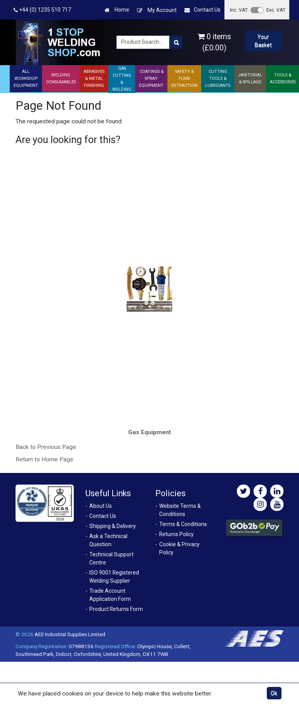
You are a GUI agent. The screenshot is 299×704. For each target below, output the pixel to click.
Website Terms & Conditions (180, 510)
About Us (100, 506)
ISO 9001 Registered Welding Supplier (114, 576)
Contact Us (202, 9)
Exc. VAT (275, 10)
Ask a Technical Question (108, 540)
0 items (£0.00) (214, 42)
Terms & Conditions (183, 524)
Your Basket (263, 41)
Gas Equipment (149, 432)
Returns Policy (176, 534)
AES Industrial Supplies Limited (70, 634)
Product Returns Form (116, 609)
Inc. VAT (239, 10)
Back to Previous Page (46, 446)
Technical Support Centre (111, 558)
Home (116, 9)
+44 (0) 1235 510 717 (42, 9)
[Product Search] (176, 42)
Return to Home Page (44, 459)
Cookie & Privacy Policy (179, 548)
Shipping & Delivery (112, 526)
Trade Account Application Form (110, 595)
